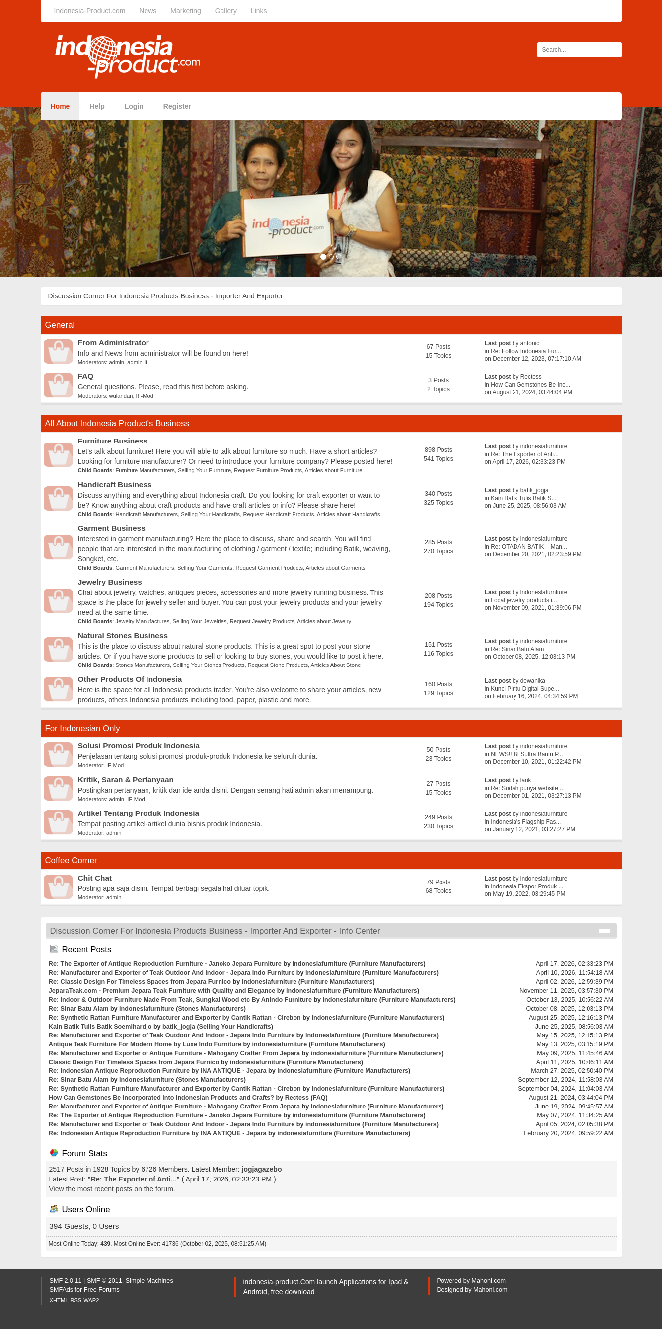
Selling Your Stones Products (208, 665)
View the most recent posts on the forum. (112, 1189)
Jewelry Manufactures (143, 621)
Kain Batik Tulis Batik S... (523, 498)
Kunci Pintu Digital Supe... (525, 688)
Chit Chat (95, 878)
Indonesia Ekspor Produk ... (527, 886)
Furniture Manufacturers (145, 470)
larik (525, 780)
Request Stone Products (278, 665)
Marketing (185, 11)
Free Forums (102, 1289)
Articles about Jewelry (324, 621)
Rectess (531, 376)
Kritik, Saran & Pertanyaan (126, 779)
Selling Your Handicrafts (210, 514)
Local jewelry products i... (524, 600)
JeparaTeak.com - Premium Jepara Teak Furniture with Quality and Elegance (162, 990)
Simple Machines (149, 1280)
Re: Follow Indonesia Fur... (526, 351)
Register (177, 106)
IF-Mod (144, 396)
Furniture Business (112, 441)
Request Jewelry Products (262, 621)
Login (134, 106)
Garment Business (112, 528)
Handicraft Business (115, 484)
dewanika (532, 680)
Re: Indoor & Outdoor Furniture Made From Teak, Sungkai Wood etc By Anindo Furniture (180, 999)
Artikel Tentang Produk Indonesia (138, 813)
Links (259, 11)
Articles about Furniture (334, 470)
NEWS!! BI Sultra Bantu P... (527, 754)
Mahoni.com (489, 1280)
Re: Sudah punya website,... (528, 788)
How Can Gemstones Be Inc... (530, 384)
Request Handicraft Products (278, 514)
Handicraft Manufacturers (147, 514)
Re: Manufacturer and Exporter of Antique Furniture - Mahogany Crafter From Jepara (174, 1053)
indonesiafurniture (544, 446)
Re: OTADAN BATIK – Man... (529, 546)
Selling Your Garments (204, 568)
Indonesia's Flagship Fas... (526, 821)
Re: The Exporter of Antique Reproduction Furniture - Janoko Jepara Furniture (165, 963)
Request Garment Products (269, 568)
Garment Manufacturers (145, 568)
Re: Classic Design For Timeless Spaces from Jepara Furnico (140, 981)
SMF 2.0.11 (66, 1280)
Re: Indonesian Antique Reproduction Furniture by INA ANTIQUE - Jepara (158, 1070)
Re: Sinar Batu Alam (517, 649)
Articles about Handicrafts (348, 514)
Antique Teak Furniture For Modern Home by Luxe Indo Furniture (145, 1044)
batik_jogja (534, 490)
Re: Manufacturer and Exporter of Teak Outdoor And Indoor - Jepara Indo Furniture (171, 972)
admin (116, 362)
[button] (49, 192)
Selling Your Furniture (204, 470)
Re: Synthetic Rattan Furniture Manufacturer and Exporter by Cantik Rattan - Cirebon (175, 1017)
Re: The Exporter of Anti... (525, 454)
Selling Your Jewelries (200, 621)
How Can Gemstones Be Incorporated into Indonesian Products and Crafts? (161, 1097)
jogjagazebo (262, 1169)
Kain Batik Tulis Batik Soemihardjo (100, 1026)
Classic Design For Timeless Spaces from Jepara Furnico (134, 1062)
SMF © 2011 (104, 1280)
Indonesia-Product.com (90, 11)
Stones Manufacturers (143, 665)
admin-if (137, 362)
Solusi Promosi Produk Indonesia (139, 745)
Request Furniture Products (268, 470)
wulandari (121, 396)
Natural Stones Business (123, 635)
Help (96, 106)
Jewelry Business (110, 582)
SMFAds (62, 1289)
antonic (529, 343)
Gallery (226, 11)
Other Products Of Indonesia (130, 679)
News (147, 11)
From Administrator (113, 342)
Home (60, 106)
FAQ (86, 376)
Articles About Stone (336, 665)
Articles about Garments (336, 568)
